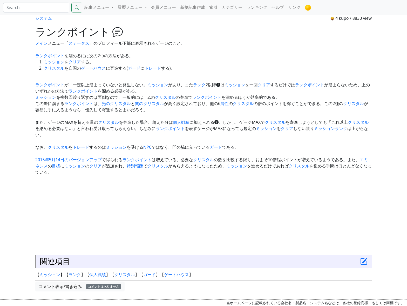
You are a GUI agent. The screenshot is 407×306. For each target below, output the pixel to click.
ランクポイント (49, 55)
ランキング (257, 7)
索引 (213, 7)
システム (43, 18)
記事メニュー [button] (97, 7)
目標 (56, 166)
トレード (153, 68)
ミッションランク (330, 128)
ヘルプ (278, 7)
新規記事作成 (192, 7)
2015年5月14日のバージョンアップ (68, 159)
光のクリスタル (116, 103)
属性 (224, 103)
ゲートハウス (93, 68)
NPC (147, 147)
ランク (199, 85)
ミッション (54, 62)
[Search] (36, 7)
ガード (134, 68)
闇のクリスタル (149, 103)
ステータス (79, 43)
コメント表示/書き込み (80, 286)
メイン (41, 43)
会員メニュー (163, 7)
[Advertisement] (203, 214)
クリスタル (54, 68)
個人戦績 (181, 122)
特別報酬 (135, 166)
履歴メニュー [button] (131, 7)
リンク (294, 7)
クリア (75, 62)
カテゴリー (232, 7)
